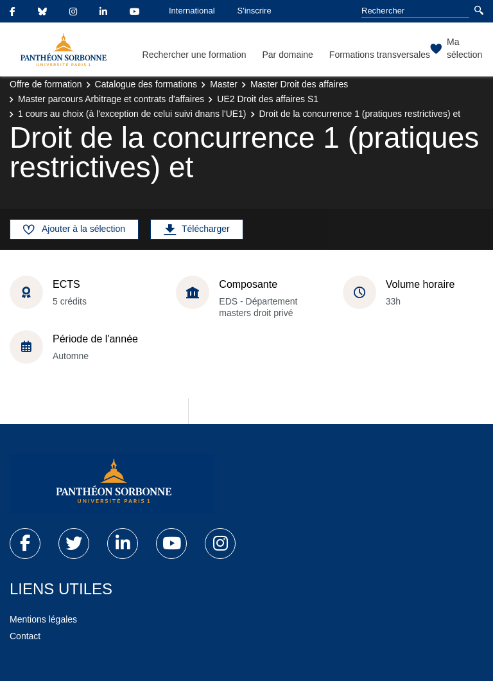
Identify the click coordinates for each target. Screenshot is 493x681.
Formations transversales (379, 54)
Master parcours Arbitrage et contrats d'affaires (111, 99)
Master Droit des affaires (299, 84)
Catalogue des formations (146, 84)
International (192, 10)
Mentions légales (43, 619)
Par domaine (287, 54)
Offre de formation (46, 84)
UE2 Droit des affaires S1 (267, 99)
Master (224, 84)
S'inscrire (255, 10)
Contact (25, 636)
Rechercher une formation (194, 54)
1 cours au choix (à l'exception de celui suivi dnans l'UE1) (132, 114)
